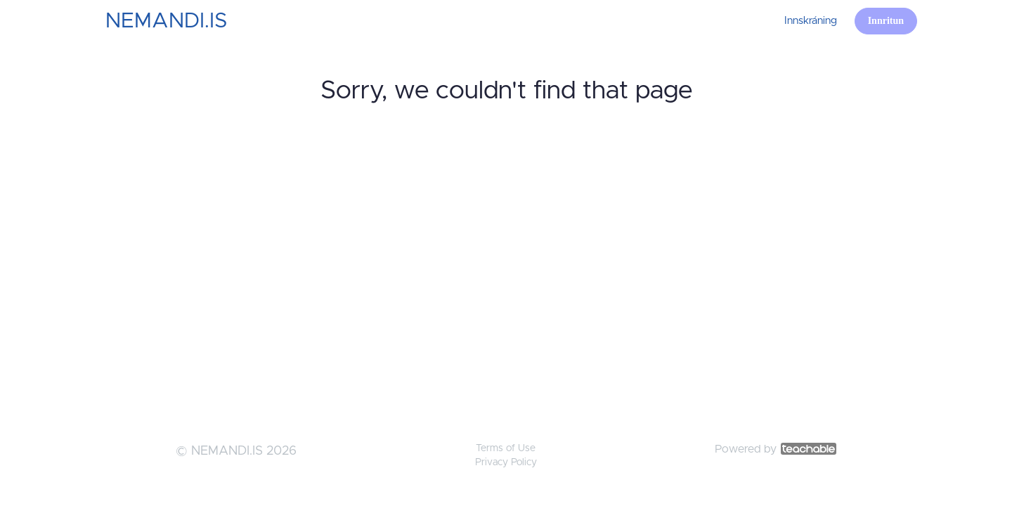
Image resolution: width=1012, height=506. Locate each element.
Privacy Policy (506, 462)
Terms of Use (506, 448)
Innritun (886, 20)
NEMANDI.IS (166, 21)
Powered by (775, 449)
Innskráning (810, 20)
